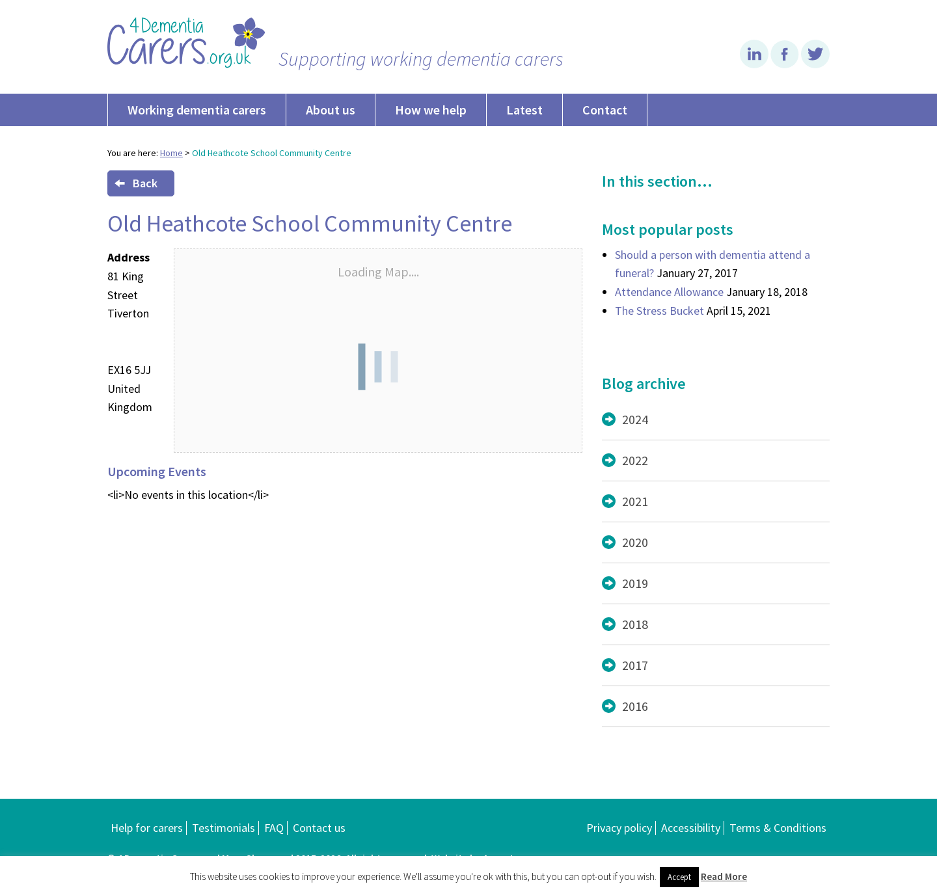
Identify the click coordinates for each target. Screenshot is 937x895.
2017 (635, 665)
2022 (635, 460)
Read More (724, 876)
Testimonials (223, 827)
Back (136, 183)
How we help (431, 109)
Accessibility (690, 827)
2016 (635, 706)
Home (171, 153)
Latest (524, 109)
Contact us (319, 827)
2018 (635, 624)
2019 (635, 583)
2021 (635, 501)
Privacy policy (619, 827)
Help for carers (147, 827)
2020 (635, 542)
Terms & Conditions (777, 827)
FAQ (274, 827)
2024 (635, 419)
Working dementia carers (197, 109)
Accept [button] (679, 877)
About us (330, 109)
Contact (604, 109)
